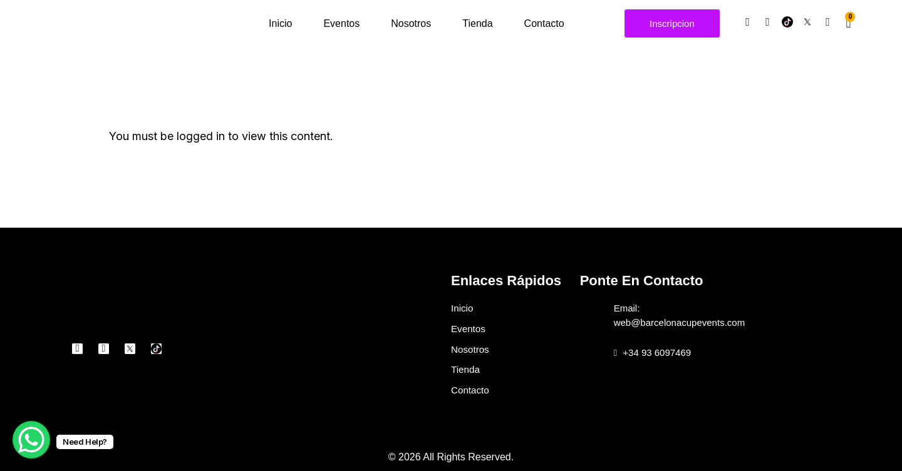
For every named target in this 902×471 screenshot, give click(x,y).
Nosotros (411, 23)
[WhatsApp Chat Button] (31, 439)
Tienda (477, 23)
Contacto (544, 23)
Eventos (341, 23)
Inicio (280, 23)
